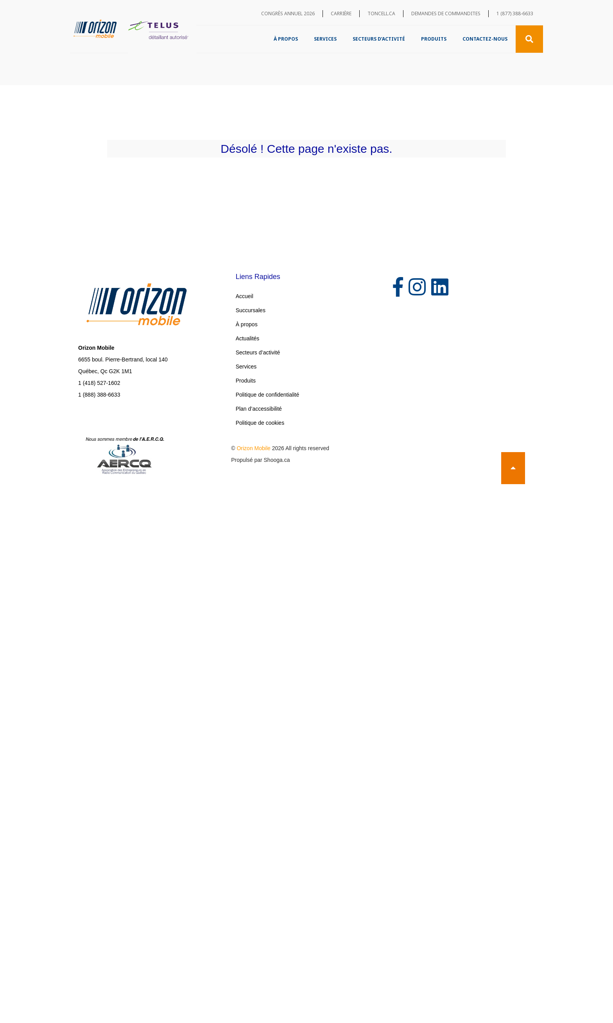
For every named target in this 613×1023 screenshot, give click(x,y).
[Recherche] (529, 39)
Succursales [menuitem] (250, 310)
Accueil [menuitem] (244, 296)
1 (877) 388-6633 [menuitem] (514, 13)
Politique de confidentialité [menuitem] (267, 395)
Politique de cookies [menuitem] (260, 423)
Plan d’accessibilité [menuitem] (259, 409)
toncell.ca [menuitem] (381, 13)
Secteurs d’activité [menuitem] (379, 39)
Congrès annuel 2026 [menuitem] (288, 13)
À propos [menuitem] (286, 39)
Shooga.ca (277, 460)
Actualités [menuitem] (248, 338)
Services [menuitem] (325, 39)
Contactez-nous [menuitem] (484, 39)
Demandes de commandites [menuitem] (445, 13)
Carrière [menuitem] (341, 13)
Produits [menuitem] (433, 39)
